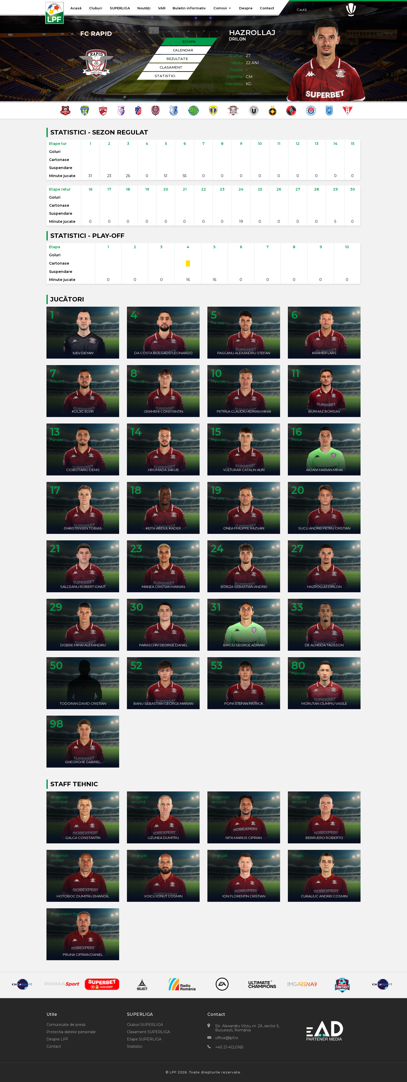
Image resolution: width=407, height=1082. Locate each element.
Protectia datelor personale (71, 1032)
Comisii (222, 8)
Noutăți (144, 8)
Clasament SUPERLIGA (148, 1032)
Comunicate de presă (65, 1024)
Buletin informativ (189, 8)
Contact (267, 8)
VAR (161, 8)
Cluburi (95, 8)
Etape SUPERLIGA (144, 1039)
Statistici (134, 1046)
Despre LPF (57, 1039)
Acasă (76, 8)
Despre (246, 8)
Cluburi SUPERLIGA (145, 1024)
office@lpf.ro (226, 1038)
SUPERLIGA (120, 8)
